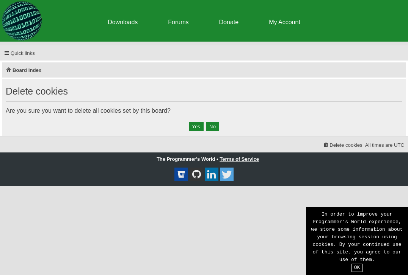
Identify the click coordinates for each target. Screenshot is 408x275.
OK (357, 267)
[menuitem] (342, 145)
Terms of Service (239, 159)
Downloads (123, 22)
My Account (284, 22)
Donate (229, 22)
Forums (178, 22)
